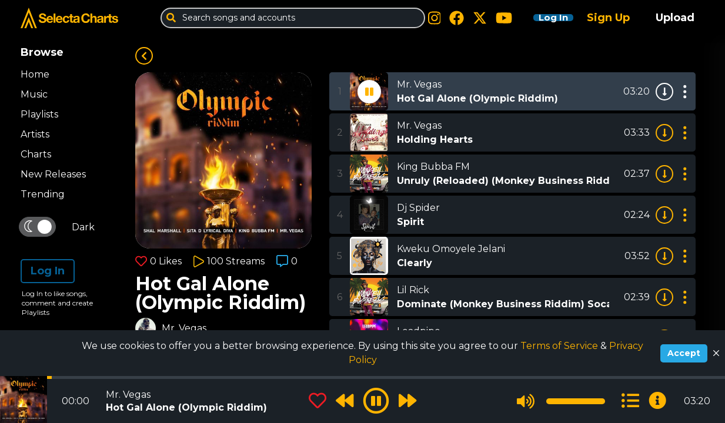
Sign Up (608, 17)
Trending (43, 194)
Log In (544, 17)
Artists (35, 134)
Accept (683, 353)
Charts (36, 154)
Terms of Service (560, 345)
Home (35, 74)
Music (34, 94)
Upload (675, 17)
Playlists (39, 114)
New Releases (53, 174)
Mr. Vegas (184, 328)
